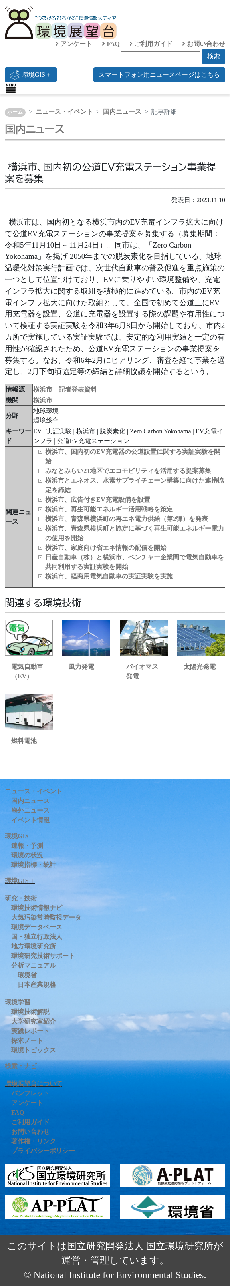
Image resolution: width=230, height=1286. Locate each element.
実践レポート (30, 1031)
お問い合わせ (203, 43)
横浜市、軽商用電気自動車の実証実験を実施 (109, 576)
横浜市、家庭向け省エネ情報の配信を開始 (106, 547)
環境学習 (17, 1002)
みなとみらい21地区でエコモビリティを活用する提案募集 (128, 470)
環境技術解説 (30, 1011)
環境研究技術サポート (43, 955)
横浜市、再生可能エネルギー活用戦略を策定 (109, 509)
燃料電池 (24, 740)
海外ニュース (30, 810)
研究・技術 (21, 898)
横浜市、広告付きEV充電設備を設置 (97, 499)
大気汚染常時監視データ (46, 917)
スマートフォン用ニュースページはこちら (159, 74)
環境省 (27, 975)
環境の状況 (27, 855)
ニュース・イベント (64, 111)
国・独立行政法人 (36, 936)
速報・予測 (27, 845)
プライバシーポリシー (43, 1150)
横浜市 (42, 400)
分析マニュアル (33, 965)
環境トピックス (33, 1050)
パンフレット (30, 1093)
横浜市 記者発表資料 (65, 389)
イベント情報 (30, 820)
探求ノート (27, 1040)
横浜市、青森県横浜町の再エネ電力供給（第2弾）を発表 (126, 518)
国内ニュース (122, 111)
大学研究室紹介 (33, 1021)
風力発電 (81, 666)
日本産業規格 (37, 984)
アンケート (74, 43)
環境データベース (36, 927)
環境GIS (17, 836)
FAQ (111, 43)
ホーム (15, 112)
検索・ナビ (21, 1066)
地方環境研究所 (33, 946)
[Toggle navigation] (11, 88)
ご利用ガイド (150, 43)
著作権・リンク (33, 1141)
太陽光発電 (200, 666)
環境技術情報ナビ (36, 907)
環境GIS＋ (31, 75)
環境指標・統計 (33, 864)
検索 (213, 56)
